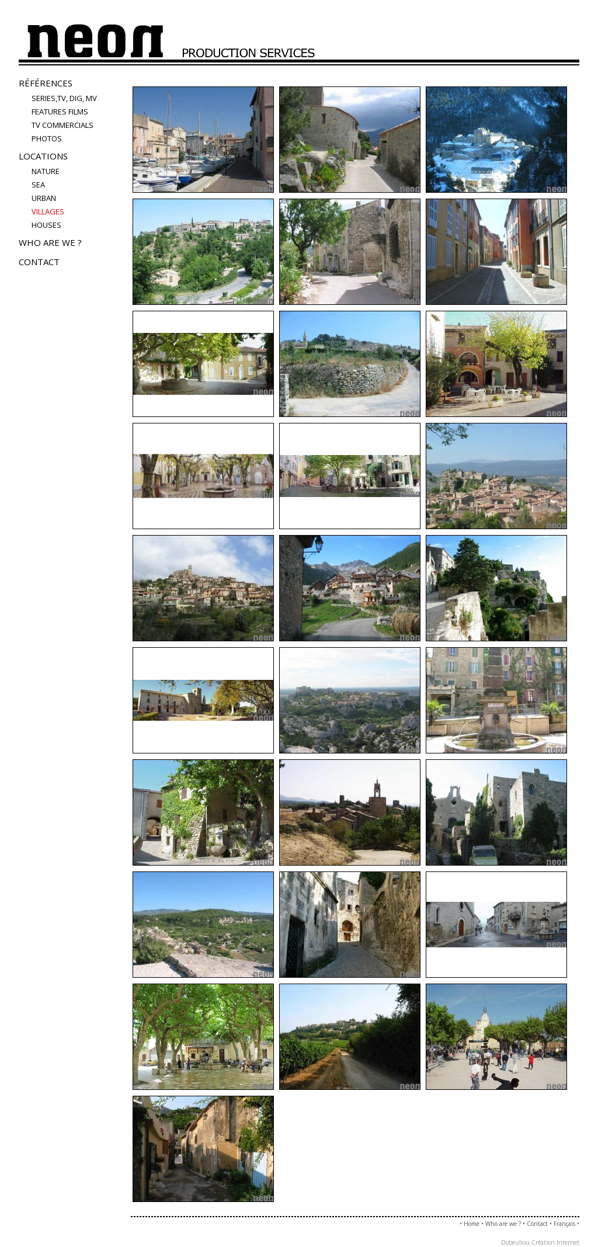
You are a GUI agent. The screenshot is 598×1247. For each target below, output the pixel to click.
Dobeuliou (515, 1242)
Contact (39, 262)
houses (46, 225)
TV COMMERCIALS (62, 125)
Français (564, 1224)
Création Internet (555, 1242)
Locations (43, 156)
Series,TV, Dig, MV (64, 98)
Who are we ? (50, 242)
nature (46, 171)
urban (44, 198)
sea (38, 184)
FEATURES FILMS (60, 111)
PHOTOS (47, 138)
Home (471, 1224)
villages (48, 211)
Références (45, 83)
